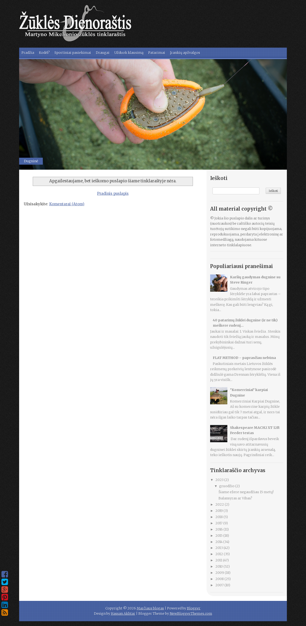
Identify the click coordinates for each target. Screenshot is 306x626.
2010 (219, 566)
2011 (219, 560)
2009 (220, 572)
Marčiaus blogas (150, 608)
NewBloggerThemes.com (191, 613)
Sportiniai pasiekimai (73, 52)
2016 (219, 529)
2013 (219, 548)
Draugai (102, 52)
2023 (219, 480)
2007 (219, 585)
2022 (220, 504)
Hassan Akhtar (123, 613)
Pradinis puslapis (113, 193)
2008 (219, 579)
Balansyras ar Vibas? (235, 498)
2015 (219, 535)
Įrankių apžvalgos (185, 52)
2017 (219, 523)
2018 (219, 517)
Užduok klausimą (128, 52)
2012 (219, 554)
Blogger (194, 608)
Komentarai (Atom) (66, 204)
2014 (219, 542)
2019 (219, 511)
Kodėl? (44, 52)
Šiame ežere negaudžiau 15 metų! (246, 492)
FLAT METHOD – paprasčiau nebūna (244, 358)
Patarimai (156, 52)
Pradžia (28, 52)
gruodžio (227, 486)
